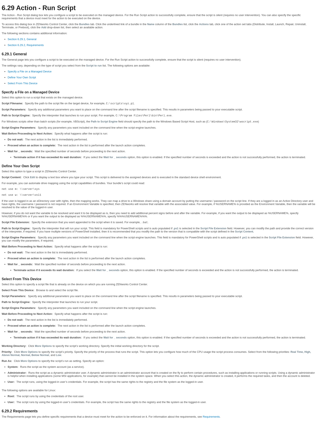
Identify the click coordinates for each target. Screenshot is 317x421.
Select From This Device (22, 83)
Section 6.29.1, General (22, 39)
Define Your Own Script (22, 77)
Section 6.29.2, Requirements (26, 45)
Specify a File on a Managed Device (29, 71)
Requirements (211, 416)
